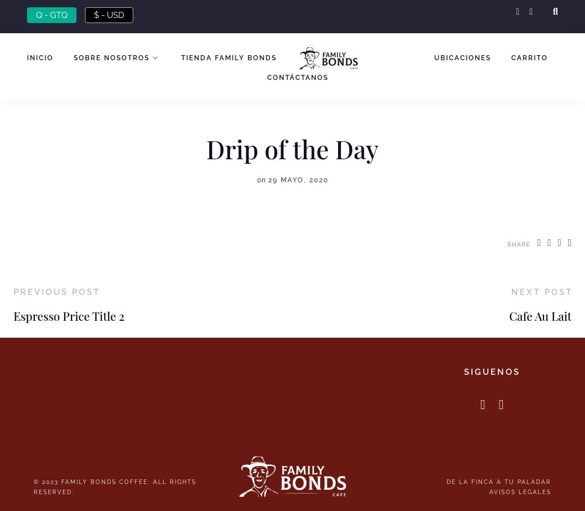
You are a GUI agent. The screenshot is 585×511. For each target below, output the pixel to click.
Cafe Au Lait (540, 316)
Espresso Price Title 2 (69, 316)
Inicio (40, 58)
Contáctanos (297, 78)
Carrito (529, 58)
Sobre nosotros (112, 58)
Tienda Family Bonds (229, 58)
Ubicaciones (462, 58)
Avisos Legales (520, 491)
